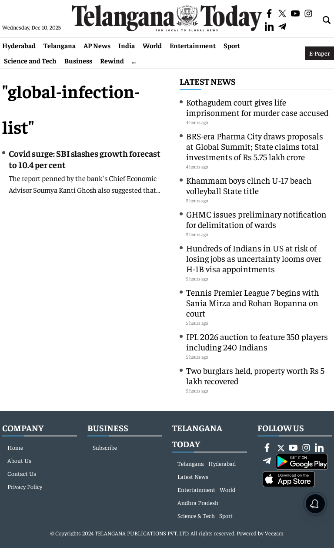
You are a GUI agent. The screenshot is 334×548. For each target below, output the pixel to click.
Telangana (59, 45)
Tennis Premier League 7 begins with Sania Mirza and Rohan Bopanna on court (252, 302)
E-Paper (319, 53)
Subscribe (105, 447)
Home (15, 447)
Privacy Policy (24, 486)
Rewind (112, 60)
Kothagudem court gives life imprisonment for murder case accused (257, 107)
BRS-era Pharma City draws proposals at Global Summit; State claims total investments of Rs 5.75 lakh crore (254, 146)
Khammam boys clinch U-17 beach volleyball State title (248, 185)
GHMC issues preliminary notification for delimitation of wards (256, 219)
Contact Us (21, 473)
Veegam (274, 533)
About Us (19, 460)
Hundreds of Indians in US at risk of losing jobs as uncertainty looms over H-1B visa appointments (253, 258)
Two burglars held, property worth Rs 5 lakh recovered (255, 375)
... (134, 60)
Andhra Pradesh (197, 502)
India (126, 45)
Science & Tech (196, 515)
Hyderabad (19, 45)
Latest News (208, 81)
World (152, 45)
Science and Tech (30, 60)
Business (78, 60)
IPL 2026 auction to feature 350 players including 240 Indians (257, 341)
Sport (232, 45)
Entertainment (193, 45)
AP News (97, 45)
